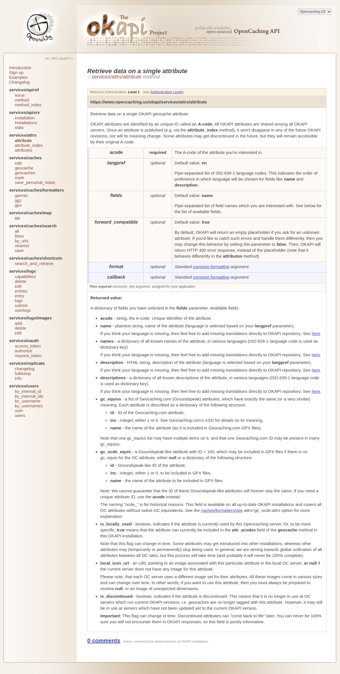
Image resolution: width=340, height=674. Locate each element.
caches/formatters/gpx (222, 510)
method (22, 100)
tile (17, 218)
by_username (28, 401)
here (316, 333)
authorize (23, 350)
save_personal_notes (35, 182)
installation (25, 117)
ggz (18, 200)
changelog (24, 368)
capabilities (25, 276)
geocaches (25, 172)
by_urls (21, 240)
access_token (28, 346)
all (17, 231)
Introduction (20, 67)
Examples (18, 77)
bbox (19, 236)
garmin (21, 195)
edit (18, 163)
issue (20, 95)
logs (19, 300)
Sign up (16, 72)
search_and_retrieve (34, 263)
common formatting (211, 266)
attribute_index (28, 145)
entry (19, 295)
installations (26, 122)
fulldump (23, 373)
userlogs (23, 310)
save (19, 250)
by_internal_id (28, 391)
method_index (28, 104)
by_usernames (28, 405)
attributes (23, 150)
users (20, 415)
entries (21, 291)
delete (20, 281)
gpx (18, 205)
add (18, 323)
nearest (22, 245)
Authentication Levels (166, 92)
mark (19, 177)
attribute (23, 140)
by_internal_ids (29, 396)
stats (19, 127)
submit (21, 305)
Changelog (19, 82)
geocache (24, 168)
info (18, 378)
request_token (28, 355)
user (19, 410)
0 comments (103, 640)
